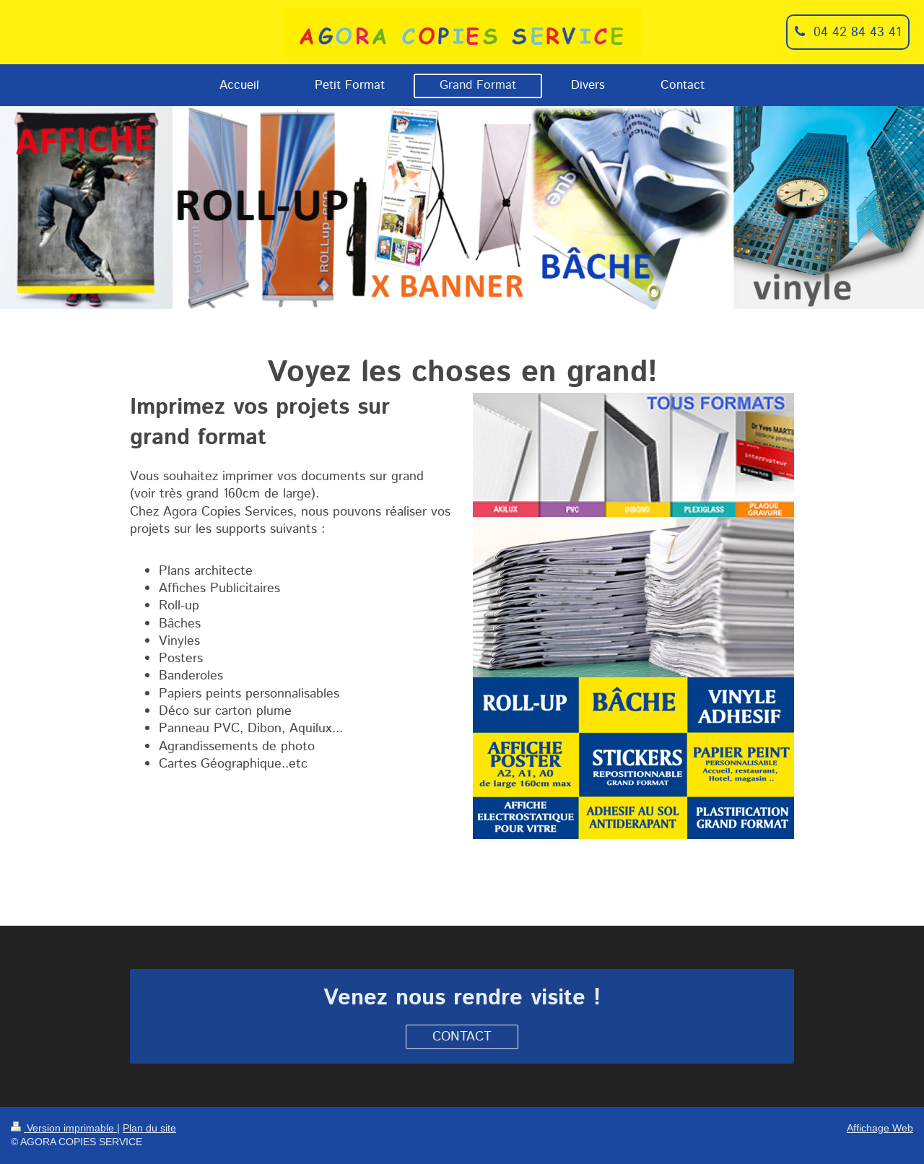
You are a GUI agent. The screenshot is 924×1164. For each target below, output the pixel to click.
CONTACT (462, 1037)
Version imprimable (64, 1128)
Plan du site (149, 1128)
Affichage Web (880, 1128)
